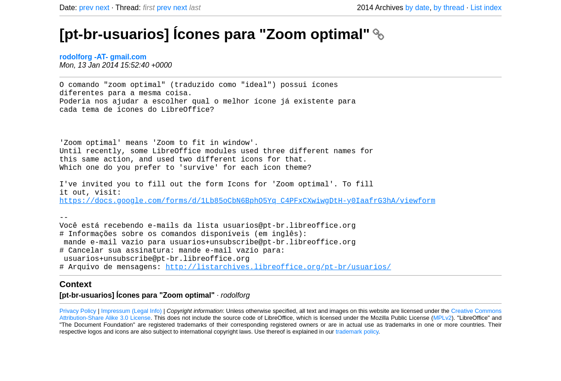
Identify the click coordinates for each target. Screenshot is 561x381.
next (102, 8)
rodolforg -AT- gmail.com (102, 57)
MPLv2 (442, 360)
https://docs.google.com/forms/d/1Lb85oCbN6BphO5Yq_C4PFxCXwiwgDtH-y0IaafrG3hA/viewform (247, 228)
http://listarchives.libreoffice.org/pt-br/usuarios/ (278, 309)
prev (86, 8)
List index (486, 8)
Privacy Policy (77, 353)
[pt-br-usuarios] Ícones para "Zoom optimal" (221, 34)
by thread (448, 8)
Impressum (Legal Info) (131, 353)
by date (417, 8)
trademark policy (357, 373)
